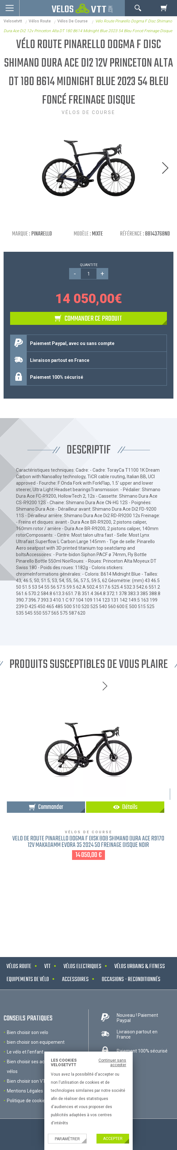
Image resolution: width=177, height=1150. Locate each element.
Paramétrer (67, 1139)
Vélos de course (73, 21)
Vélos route (40, 21)
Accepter (113, 1138)
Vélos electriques (82, 966)
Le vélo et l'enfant (25, 1051)
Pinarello (41, 234)
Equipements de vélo (28, 979)
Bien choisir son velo (27, 1032)
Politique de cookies (27, 1100)
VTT (47, 966)
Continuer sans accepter (112, 1062)
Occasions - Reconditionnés (131, 979)
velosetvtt (13, 21)
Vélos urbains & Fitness (139, 966)
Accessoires (75, 979)
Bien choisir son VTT (28, 1081)
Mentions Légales (25, 1090)
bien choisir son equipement (36, 1042)
